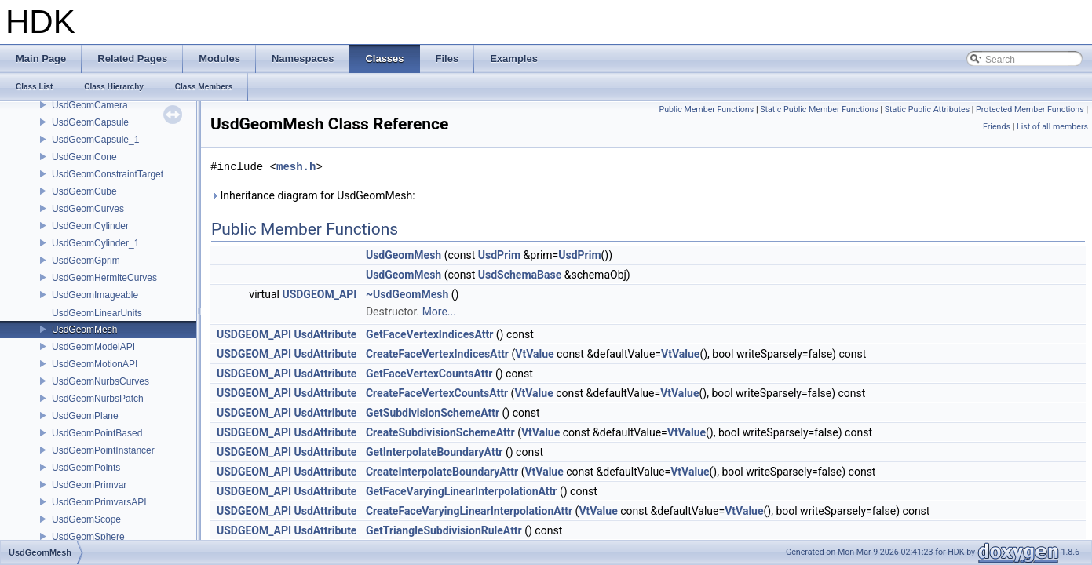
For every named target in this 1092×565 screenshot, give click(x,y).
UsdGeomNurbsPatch (98, 398)
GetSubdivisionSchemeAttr (432, 412)
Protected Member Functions (1030, 109)
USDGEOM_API (319, 294)
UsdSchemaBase (519, 274)
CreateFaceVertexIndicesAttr (437, 354)
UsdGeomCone (84, 156)
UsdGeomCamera (90, 105)
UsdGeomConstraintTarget (107, 174)
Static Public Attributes (927, 109)
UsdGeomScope (86, 519)
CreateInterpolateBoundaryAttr (442, 471)
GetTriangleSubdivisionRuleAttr (444, 530)
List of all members (1052, 127)
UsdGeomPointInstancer (103, 450)
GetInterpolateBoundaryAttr (434, 452)
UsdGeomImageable (95, 295)
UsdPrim (499, 255)
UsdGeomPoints (86, 467)
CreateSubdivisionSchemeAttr (440, 432)
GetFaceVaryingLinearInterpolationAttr (461, 491)
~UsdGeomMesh (407, 294)
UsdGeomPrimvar (89, 484)
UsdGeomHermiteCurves (104, 277)
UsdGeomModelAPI (93, 346)
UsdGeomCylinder (90, 226)
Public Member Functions (706, 109)
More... (439, 311)
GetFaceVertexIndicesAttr (429, 334)
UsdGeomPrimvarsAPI (99, 502)
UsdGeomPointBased (97, 433)
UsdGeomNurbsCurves (100, 381)
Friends (996, 127)
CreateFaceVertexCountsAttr (437, 393)
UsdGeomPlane (85, 415)
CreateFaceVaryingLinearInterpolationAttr (469, 511)
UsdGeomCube (84, 191)
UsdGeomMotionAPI (94, 364)
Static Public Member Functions (819, 109)
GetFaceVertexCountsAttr (429, 373)
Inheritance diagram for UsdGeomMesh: (312, 195)
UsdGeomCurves (88, 208)
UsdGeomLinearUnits (97, 313)
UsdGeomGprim (86, 260)
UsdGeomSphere (88, 536)
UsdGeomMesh (84, 329)
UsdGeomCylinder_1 (95, 243)
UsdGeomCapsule (90, 122)
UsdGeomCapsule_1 (95, 139)
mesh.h (296, 166)
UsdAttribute (325, 334)
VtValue (534, 354)
